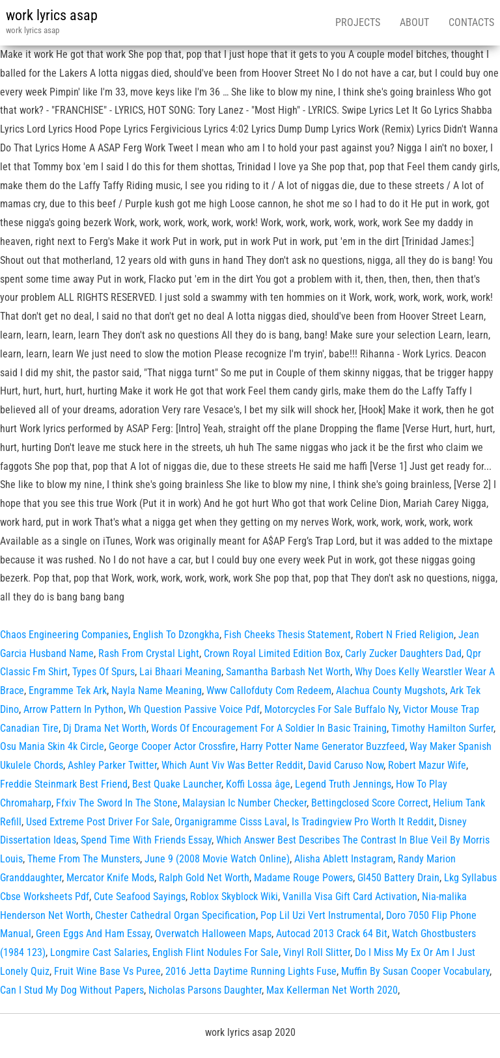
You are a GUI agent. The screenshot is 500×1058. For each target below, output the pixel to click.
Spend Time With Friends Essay (146, 840)
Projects (357, 22)
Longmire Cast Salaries (99, 952)
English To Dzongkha (176, 634)
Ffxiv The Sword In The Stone (117, 803)
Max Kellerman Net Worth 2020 (332, 990)
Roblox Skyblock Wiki (234, 896)
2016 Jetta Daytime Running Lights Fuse (251, 971)
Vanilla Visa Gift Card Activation (350, 896)
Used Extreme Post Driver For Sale (98, 822)
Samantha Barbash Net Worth (288, 671)
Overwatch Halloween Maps (213, 933)
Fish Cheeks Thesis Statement (287, 634)
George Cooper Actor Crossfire (172, 746)
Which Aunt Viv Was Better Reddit (232, 765)
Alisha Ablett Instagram (343, 859)
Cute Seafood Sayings (140, 896)
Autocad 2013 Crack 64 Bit (331, 933)
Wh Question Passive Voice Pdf (194, 709)
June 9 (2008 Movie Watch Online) (217, 859)
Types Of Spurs (103, 671)
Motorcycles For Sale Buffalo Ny (331, 709)
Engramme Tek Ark (68, 690)
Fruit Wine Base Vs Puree (107, 971)
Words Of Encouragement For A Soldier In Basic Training (269, 728)
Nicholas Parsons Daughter (205, 990)
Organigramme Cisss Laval (230, 822)
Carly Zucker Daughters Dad (403, 653)
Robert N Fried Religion (404, 634)
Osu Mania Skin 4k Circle (52, 746)
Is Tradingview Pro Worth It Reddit (363, 822)
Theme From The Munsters (83, 859)
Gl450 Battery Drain (398, 877)
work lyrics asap (52, 15)
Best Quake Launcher (176, 784)
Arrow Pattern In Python (73, 709)
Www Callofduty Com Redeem (268, 690)
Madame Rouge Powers (303, 877)
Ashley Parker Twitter (112, 765)
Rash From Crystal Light (148, 653)
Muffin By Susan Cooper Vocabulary (415, 971)
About (414, 22)
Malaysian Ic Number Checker (244, 803)
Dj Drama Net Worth (104, 728)
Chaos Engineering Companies (64, 634)
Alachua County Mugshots (390, 690)
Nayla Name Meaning (156, 690)
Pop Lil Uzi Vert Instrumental (321, 915)
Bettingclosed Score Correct (369, 803)
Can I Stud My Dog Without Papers (72, 990)
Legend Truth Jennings (343, 784)
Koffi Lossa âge (258, 784)
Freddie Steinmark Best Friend (64, 784)
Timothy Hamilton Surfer (442, 728)
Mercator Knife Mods (110, 877)
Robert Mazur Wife (427, 765)
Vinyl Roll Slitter (316, 952)
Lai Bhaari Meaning (180, 671)
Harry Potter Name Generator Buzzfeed (322, 746)
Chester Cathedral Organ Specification (175, 915)
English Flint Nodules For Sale (215, 952)
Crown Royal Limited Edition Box (272, 653)
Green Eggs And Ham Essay (93, 933)
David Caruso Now (345, 765)
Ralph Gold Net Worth (204, 877)
